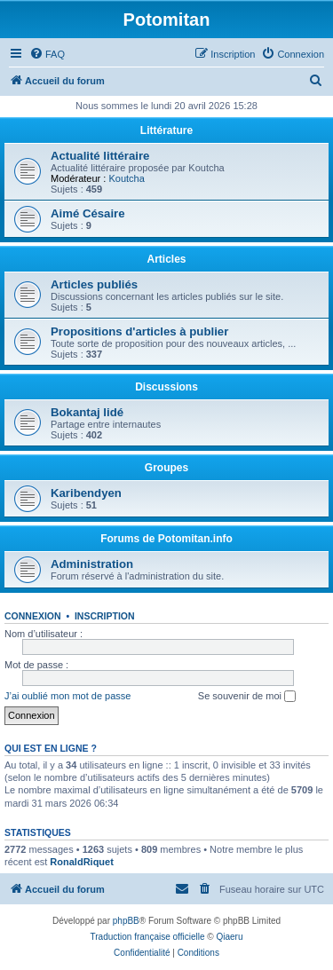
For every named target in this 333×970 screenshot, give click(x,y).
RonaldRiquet (82, 861)
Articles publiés (94, 284)
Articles (166, 259)
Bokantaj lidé (87, 412)
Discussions (166, 387)
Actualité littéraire (100, 155)
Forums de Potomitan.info (166, 538)
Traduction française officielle (148, 937)
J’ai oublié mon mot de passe (67, 695)
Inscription (105, 616)
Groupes (166, 467)
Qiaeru (229, 937)
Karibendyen (86, 493)
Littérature (166, 130)
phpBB (126, 921)
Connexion (32, 616)
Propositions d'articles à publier (139, 331)
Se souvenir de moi (247, 696)
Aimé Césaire (88, 213)
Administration (92, 564)
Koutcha (126, 178)
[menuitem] (47, 54)
